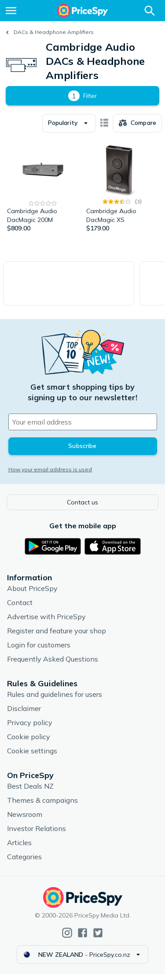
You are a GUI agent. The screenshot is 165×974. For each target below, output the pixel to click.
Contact (20, 602)
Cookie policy (28, 736)
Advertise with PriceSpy (46, 616)
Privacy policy (29, 722)
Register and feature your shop (56, 630)
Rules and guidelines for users (54, 694)
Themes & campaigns (42, 800)
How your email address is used (50, 469)
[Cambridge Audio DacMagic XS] (122, 187)
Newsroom (24, 814)
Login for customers (38, 644)
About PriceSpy (32, 588)
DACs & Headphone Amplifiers (54, 32)
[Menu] (11, 11)
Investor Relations (36, 828)
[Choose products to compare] (137, 123)
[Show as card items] (104, 123)
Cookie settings (32, 750)
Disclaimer (24, 708)
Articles (19, 842)
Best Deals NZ (30, 786)
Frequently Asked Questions (52, 658)
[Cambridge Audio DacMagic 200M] (43, 187)
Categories (24, 856)
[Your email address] (82, 422)
